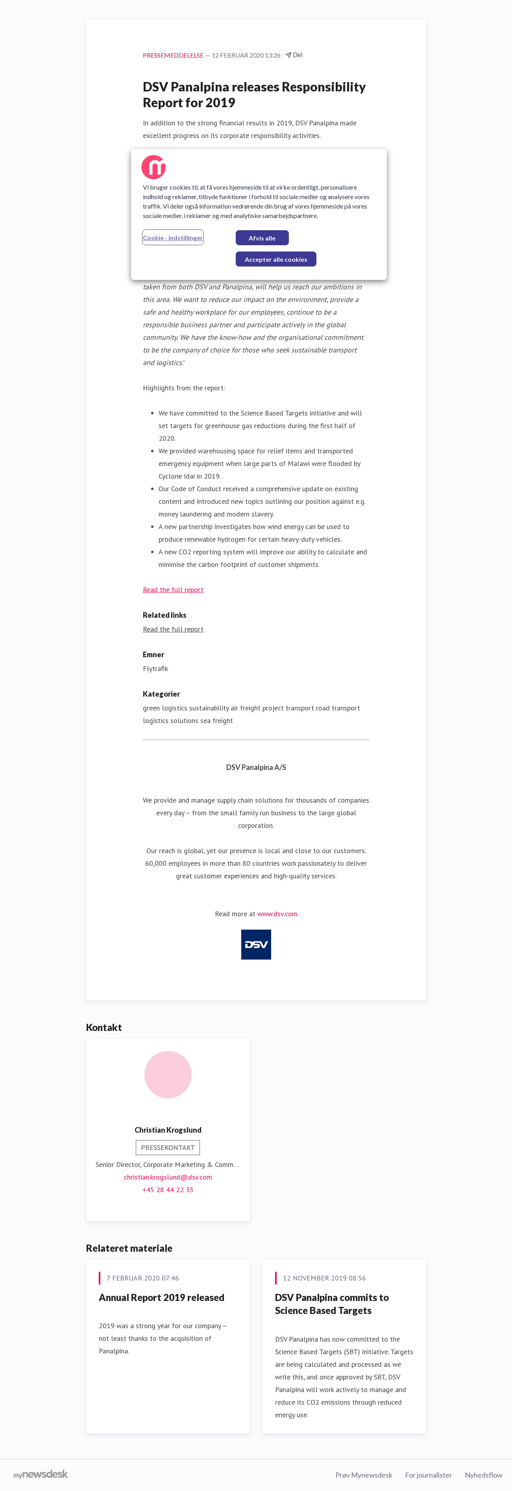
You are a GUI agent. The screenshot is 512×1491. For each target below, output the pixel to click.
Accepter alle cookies (276, 259)
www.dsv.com (277, 913)
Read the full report (173, 589)
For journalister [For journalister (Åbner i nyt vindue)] (428, 1474)
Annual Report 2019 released (161, 1297)
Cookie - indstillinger (173, 237)
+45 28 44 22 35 (168, 1189)
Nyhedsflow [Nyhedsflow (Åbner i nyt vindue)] (484, 1474)
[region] (259, 214)
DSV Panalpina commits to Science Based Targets (332, 1304)
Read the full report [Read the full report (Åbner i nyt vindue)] (173, 629)
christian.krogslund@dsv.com (168, 1177)
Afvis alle (262, 238)
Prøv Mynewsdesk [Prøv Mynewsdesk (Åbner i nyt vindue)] (363, 1474)
